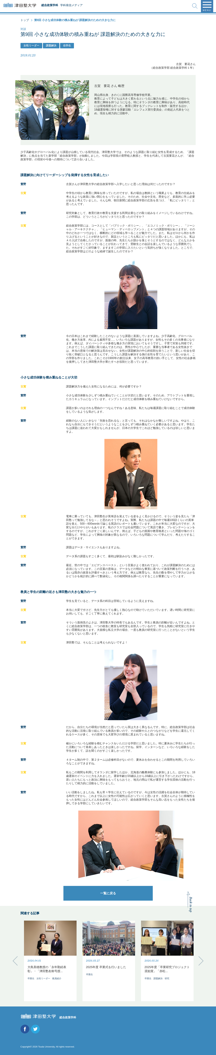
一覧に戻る (108, 893)
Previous (15, 961)
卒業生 (31, 978)
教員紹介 (56, 978)
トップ (24, 20)
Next (201, 961)
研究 (167, 978)
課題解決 (51, 45)
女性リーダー (31, 45)
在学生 (67, 45)
